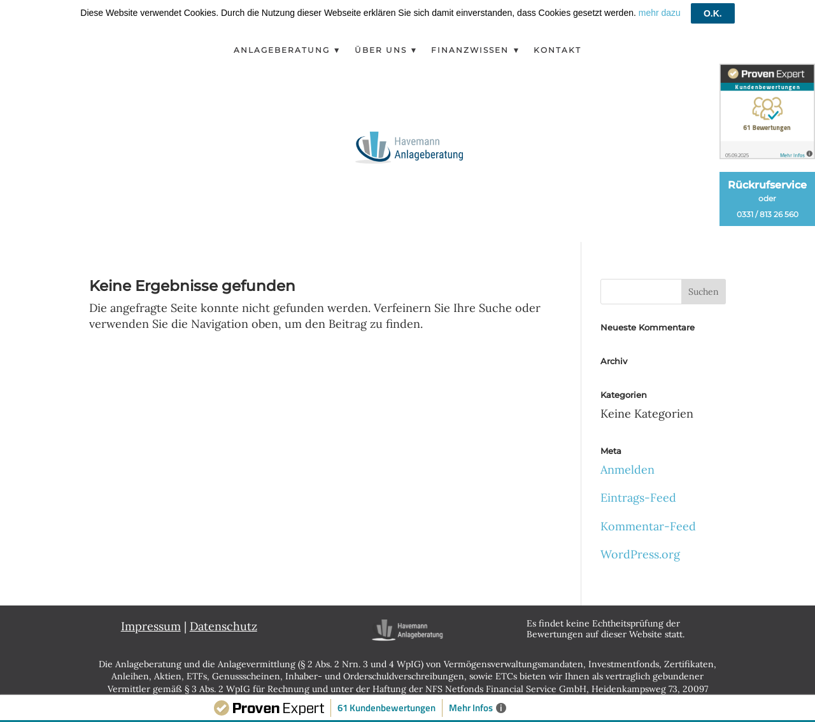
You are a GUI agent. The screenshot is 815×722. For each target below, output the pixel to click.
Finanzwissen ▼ (476, 50)
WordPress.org (640, 554)
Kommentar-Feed (648, 526)
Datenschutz (223, 626)
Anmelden (627, 469)
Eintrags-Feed (638, 497)
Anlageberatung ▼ (288, 50)
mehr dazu (660, 13)
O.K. (713, 13)
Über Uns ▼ (387, 50)
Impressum (151, 626)
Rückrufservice (767, 199)
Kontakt (557, 50)
